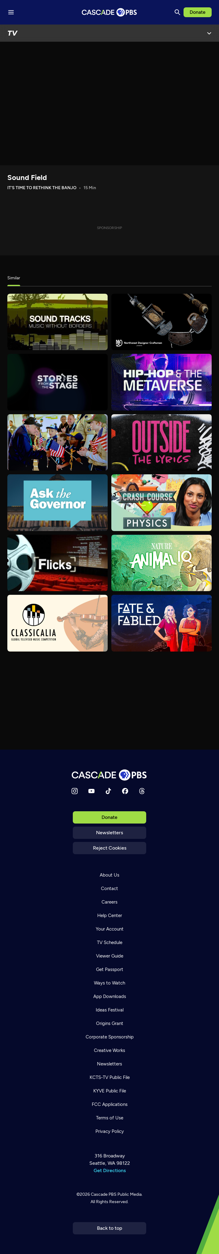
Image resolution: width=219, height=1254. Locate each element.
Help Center (109, 915)
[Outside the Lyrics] (161, 442)
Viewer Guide (109, 956)
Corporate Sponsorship (110, 1037)
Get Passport (109, 969)
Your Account (110, 929)
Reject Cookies (109, 848)
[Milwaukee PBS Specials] (57, 442)
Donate (198, 12)
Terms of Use (109, 1118)
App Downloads (109, 996)
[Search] (177, 12)
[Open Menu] (209, 33)
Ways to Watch (109, 983)
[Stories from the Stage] (57, 382)
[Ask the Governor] (57, 502)
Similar (13, 278)
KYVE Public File (109, 1091)
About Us (109, 875)
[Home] (109, 775)
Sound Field (27, 177)
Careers (109, 902)
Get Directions (110, 1170)
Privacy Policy (109, 1131)
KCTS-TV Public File (110, 1077)
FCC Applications (110, 1104)
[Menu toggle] (11, 12)
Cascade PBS (104, 1194)
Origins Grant (109, 1023)
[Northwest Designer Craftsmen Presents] (161, 322)
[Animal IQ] (161, 563)
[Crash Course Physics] (161, 502)
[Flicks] (57, 563)
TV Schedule (109, 942)
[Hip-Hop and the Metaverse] (161, 382)
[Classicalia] (57, 623)
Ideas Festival (110, 1010)
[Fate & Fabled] (161, 623)
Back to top (109, 1228)
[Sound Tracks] (57, 322)
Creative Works (109, 1050)
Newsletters (109, 832)
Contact (109, 888)
